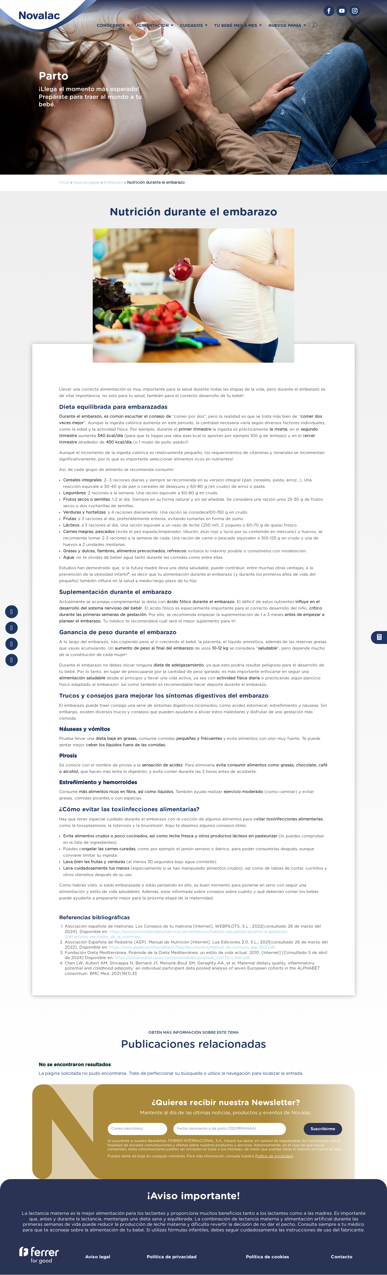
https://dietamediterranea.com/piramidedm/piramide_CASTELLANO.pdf (182, 958)
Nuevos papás (87, 183)
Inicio (64, 183)
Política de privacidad (274, 1156)
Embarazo (113, 183)
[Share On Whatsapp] (11, 644)
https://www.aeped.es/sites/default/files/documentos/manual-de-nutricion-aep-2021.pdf (191, 947)
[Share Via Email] (11, 660)
